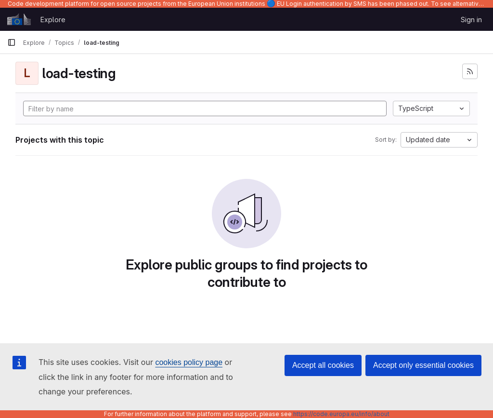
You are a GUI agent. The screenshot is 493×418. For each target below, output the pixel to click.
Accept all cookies (323, 365)
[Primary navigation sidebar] (11, 42)
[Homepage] (19, 19)
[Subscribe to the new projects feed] (470, 71)
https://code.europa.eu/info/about (341, 414)
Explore (52, 19)
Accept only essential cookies (423, 365)
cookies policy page (188, 362)
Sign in (471, 19)
